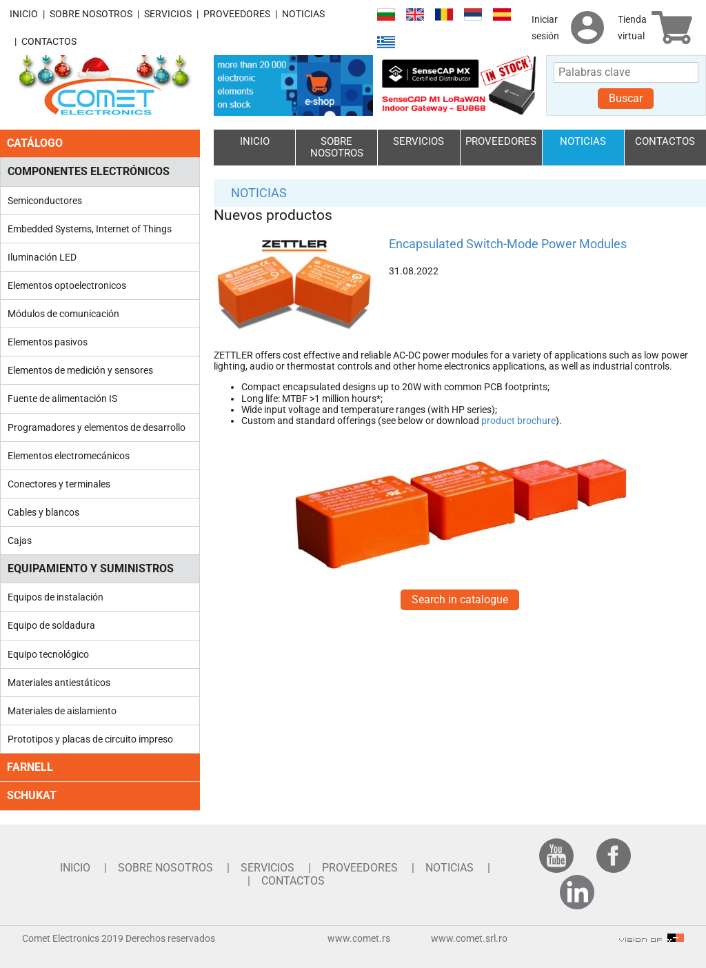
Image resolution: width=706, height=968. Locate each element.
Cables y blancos (43, 512)
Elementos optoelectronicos (67, 285)
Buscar (626, 98)
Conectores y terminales (59, 484)
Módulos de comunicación (63, 313)
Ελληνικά (386, 42)
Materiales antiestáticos (59, 682)
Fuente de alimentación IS (62, 398)
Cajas (20, 540)
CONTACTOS (49, 41)
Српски (472, 15)
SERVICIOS (168, 13)
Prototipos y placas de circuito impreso (90, 739)
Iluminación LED (42, 257)
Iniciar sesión (545, 27)
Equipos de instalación (55, 597)
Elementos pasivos (48, 341)
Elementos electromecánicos (69, 455)
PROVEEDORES (236, 13)
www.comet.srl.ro (469, 938)
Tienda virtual (632, 27)
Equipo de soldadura (51, 625)
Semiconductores (45, 200)
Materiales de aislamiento (62, 710)
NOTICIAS (303, 13)
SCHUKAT (32, 795)
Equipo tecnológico (48, 654)
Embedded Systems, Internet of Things (90, 228)
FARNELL (30, 767)
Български (386, 15)
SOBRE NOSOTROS (91, 13)
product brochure (518, 420)
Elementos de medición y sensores (80, 370)
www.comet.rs (358, 938)
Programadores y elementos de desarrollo (96, 427)
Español (501, 15)
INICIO (24, 13)
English (415, 15)
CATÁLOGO (35, 143)
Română (444, 15)
